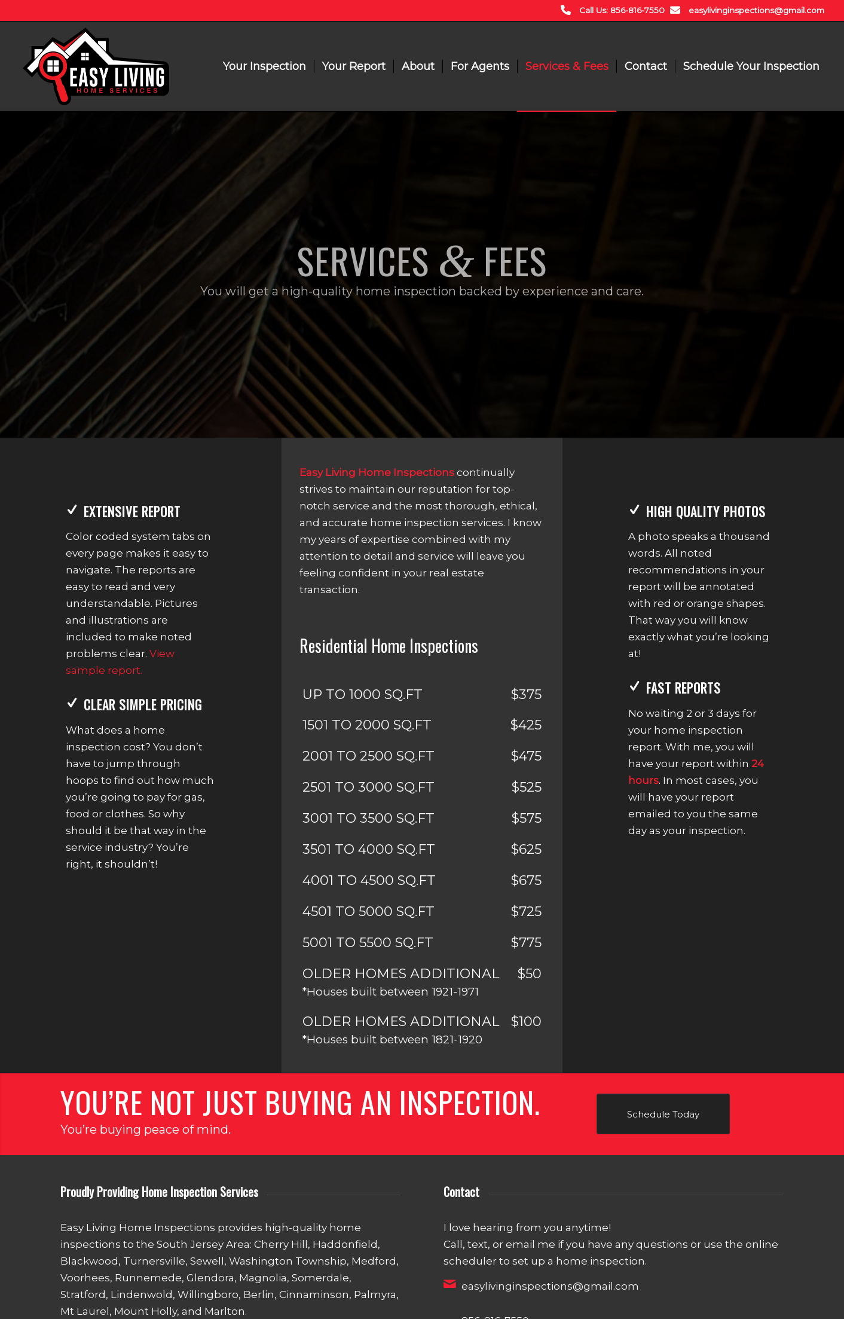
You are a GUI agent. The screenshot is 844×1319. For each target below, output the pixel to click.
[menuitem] (264, 66)
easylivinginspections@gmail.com (756, 10)
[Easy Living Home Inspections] (96, 66)
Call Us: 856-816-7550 (622, 10)
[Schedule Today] (663, 1114)
